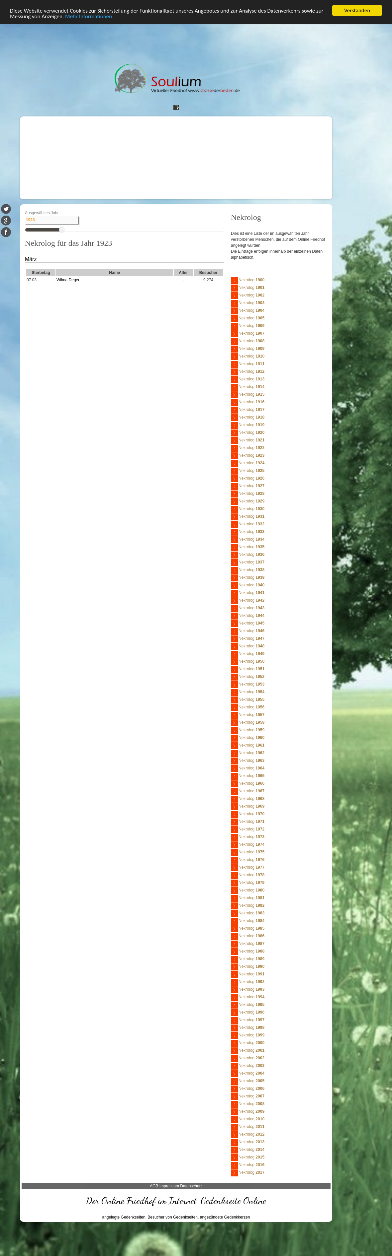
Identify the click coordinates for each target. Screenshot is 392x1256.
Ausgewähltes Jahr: (42, 213)
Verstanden (357, 10)
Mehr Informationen (88, 16)
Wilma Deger (67, 280)
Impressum (169, 1186)
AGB (154, 1186)
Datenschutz (191, 1186)
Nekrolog (247, 280)
